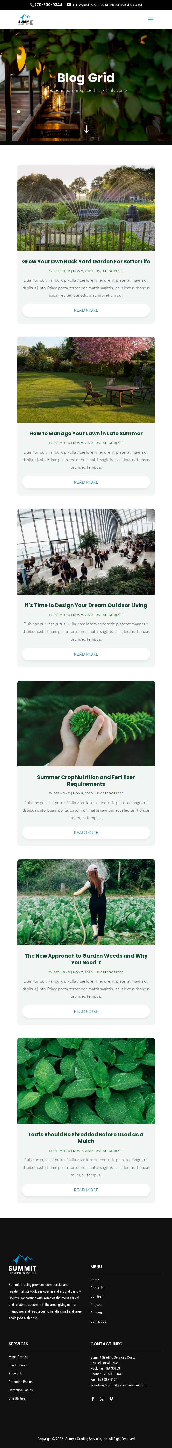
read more (86, 310)
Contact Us (98, 1321)
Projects (96, 1305)
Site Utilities (17, 1398)
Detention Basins (21, 1390)
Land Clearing (18, 1365)
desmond (61, 271)
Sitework (15, 1373)
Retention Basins (21, 1382)
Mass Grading (18, 1357)
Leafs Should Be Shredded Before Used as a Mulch (86, 1138)
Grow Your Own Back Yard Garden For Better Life (86, 261)
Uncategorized (110, 271)
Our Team (97, 1296)
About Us (96, 1288)
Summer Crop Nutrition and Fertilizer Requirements (86, 780)
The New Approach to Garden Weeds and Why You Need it (86, 959)
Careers (96, 1313)
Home (94, 1280)
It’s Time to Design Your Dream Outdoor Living (86, 605)
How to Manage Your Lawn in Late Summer (86, 433)
